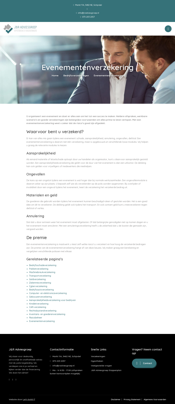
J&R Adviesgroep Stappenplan (106, 370)
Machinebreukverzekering (42, 272)
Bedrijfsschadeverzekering (42, 265)
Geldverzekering (37, 279)
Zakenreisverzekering (40, 282)
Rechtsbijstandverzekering (42, 310)
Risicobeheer (35, 317)
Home (55, 75)
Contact (144, 363)
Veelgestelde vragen (101, 365)
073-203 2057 (87, 17)
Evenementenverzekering (42, 321)
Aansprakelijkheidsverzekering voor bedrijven (52, 300)
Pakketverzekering (38, 268)
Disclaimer (115, 399)
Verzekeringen (98, 356)
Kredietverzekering (38, 303)
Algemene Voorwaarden (155, 399)
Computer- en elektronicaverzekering (48, 293)
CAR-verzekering (37, 307)
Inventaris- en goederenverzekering (47, 314)
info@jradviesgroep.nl (87, 13)
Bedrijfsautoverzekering (41, 289)
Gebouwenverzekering (40, 296)
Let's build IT (29, 399)
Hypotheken (97, 361)
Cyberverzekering (38, 286)
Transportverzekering (40, 275)
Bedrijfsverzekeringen (76, 75)
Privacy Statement (132, 399)
